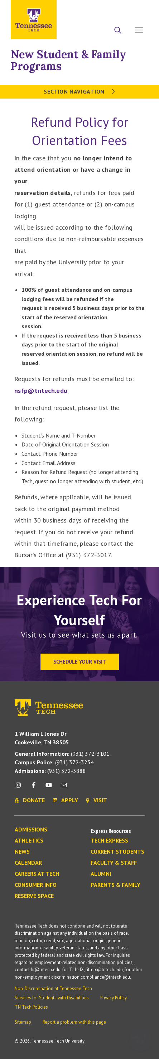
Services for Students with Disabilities (52, 998)
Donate (110, 8)
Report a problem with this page (74, 1022)
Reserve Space (34, 896)
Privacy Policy (113, 998)
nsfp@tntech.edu (40, 390)
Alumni (101, 874)
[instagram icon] (20, 787)
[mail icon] (63, 787)
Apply (83, 8)
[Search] (118, 30)
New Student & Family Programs (68, 60)
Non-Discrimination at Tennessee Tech (53, 988)
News (22, 852)
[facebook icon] (33, 787)
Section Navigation (79, 91)
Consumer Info (36, 885)
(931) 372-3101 (62, 753)
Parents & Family (115, 885)
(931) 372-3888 (50, 770)
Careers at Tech (37, 874)
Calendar (28, 863)
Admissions (31, 829)
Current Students (117, 852)
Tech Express (109, 841)
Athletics (29, 841)
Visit (137, 8)
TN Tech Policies (31, 1007)
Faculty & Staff (114, 863)
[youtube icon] (48, 787)
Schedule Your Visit (79, 661)
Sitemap (23, 1022)
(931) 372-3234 (54, 762)
